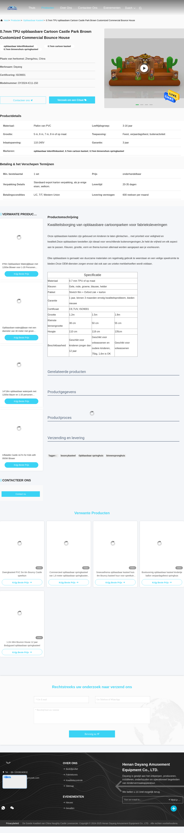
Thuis (32, 7)
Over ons (66, 7)
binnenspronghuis (115, 455)
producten (16, 20)
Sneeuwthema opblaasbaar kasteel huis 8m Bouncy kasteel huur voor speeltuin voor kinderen (115, 574)
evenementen (112, 7)
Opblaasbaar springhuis (91, 455)
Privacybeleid (12, 823)
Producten (47, 7)
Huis (6, 20)
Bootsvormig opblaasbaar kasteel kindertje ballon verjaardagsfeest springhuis (162, 574)
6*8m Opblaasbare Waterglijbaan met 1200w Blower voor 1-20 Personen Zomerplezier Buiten (20, 267)
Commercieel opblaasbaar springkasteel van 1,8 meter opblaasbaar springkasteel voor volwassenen (68, 574)
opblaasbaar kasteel (33, 20)
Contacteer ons (87, 7)
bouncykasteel (68, 455)
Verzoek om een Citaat (72, 100)
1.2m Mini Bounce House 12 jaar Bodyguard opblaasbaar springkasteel (22, 644)
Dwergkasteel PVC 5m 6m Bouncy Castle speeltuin (22, 574)
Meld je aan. (174, 799)
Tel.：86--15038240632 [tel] (15, 772)
